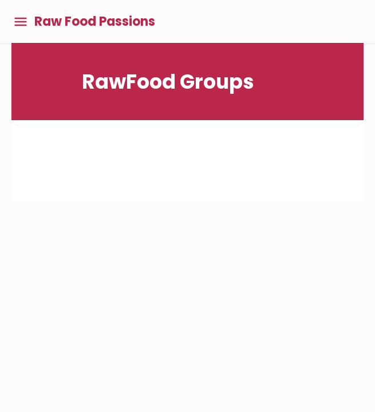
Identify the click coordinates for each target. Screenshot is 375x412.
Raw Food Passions (94, 22)
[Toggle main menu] (21, 22)
